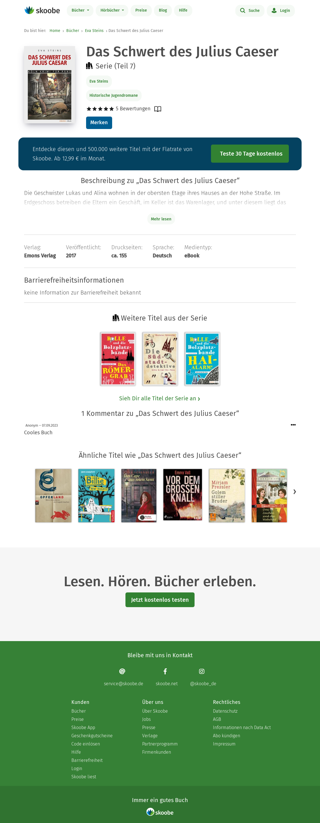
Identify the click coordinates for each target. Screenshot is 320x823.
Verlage (150, 735)
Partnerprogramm (160, 744)
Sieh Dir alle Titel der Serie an (160, 398)
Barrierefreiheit (87, 760)
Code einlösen (85, 744)
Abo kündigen (226, 735)
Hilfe (183, 10)
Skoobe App (83, 727)
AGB (217, 719)
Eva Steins (94, 30)
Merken (99, 122)
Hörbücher (111, 10)
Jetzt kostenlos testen (160, 599)
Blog (163, 10)
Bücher (79, 10)
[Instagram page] (203, 677)
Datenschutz (225, 711)
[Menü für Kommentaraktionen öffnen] (293, 425)
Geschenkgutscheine (92, 735)
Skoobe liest (83, 776)
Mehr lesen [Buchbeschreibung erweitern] (161, 219)
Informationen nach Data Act (242, 727)
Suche (250, 10)
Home (55, 30)
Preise (141, 10)
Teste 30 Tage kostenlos (251, 153)
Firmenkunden (156, 752)
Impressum (224, 744)
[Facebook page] (166, 677)
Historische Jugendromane (113, 95)
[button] (294, 491)
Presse (148, 727)
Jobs (146, 719)
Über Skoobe (155, 711)
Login (281, 10)
